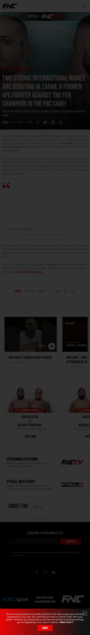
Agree (45, 628)
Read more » (66, 622)
